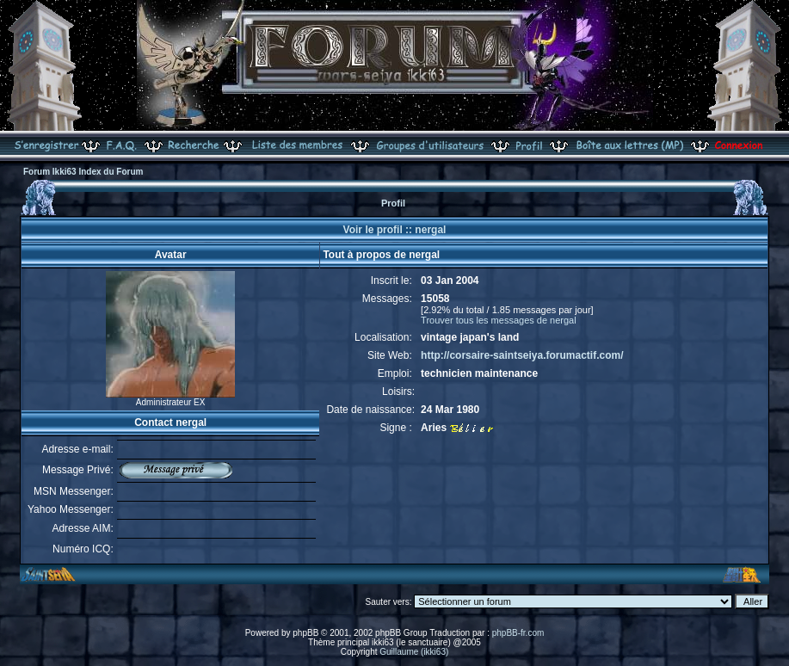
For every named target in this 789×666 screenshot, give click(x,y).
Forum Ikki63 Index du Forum (83, 171)
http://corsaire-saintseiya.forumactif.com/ (522, 355)
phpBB (305, 633)
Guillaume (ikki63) (413, 652)
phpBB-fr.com (518, 633)
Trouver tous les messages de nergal (498, 320)
